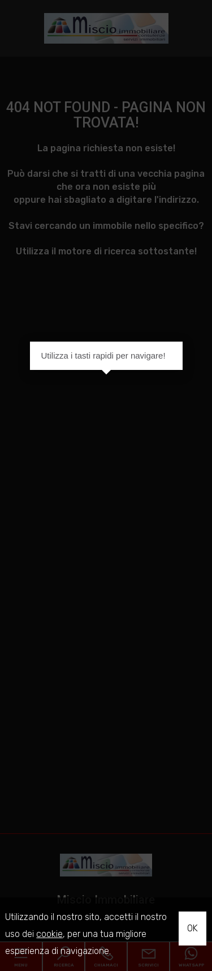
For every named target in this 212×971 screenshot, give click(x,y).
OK (192, 928)
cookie (49, 934)
